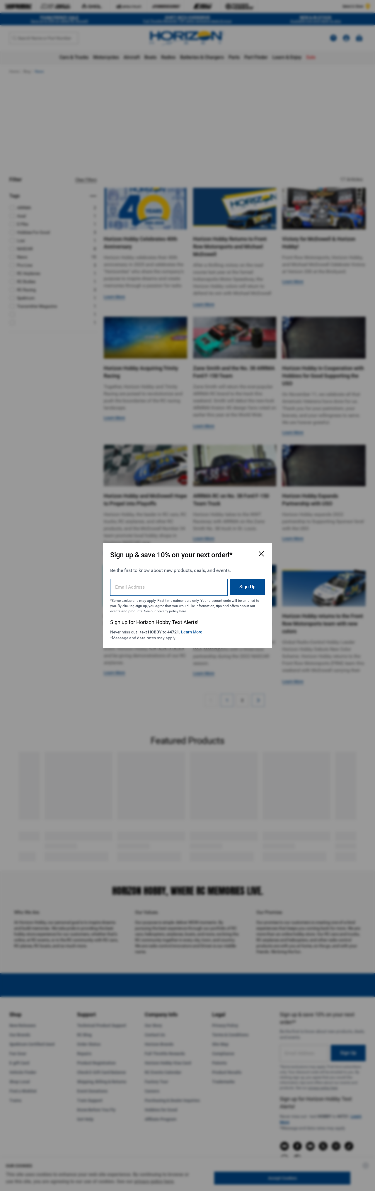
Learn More (191, 632)
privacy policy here (171, 611)
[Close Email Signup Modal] (261, 553)
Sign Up (247, 586)
